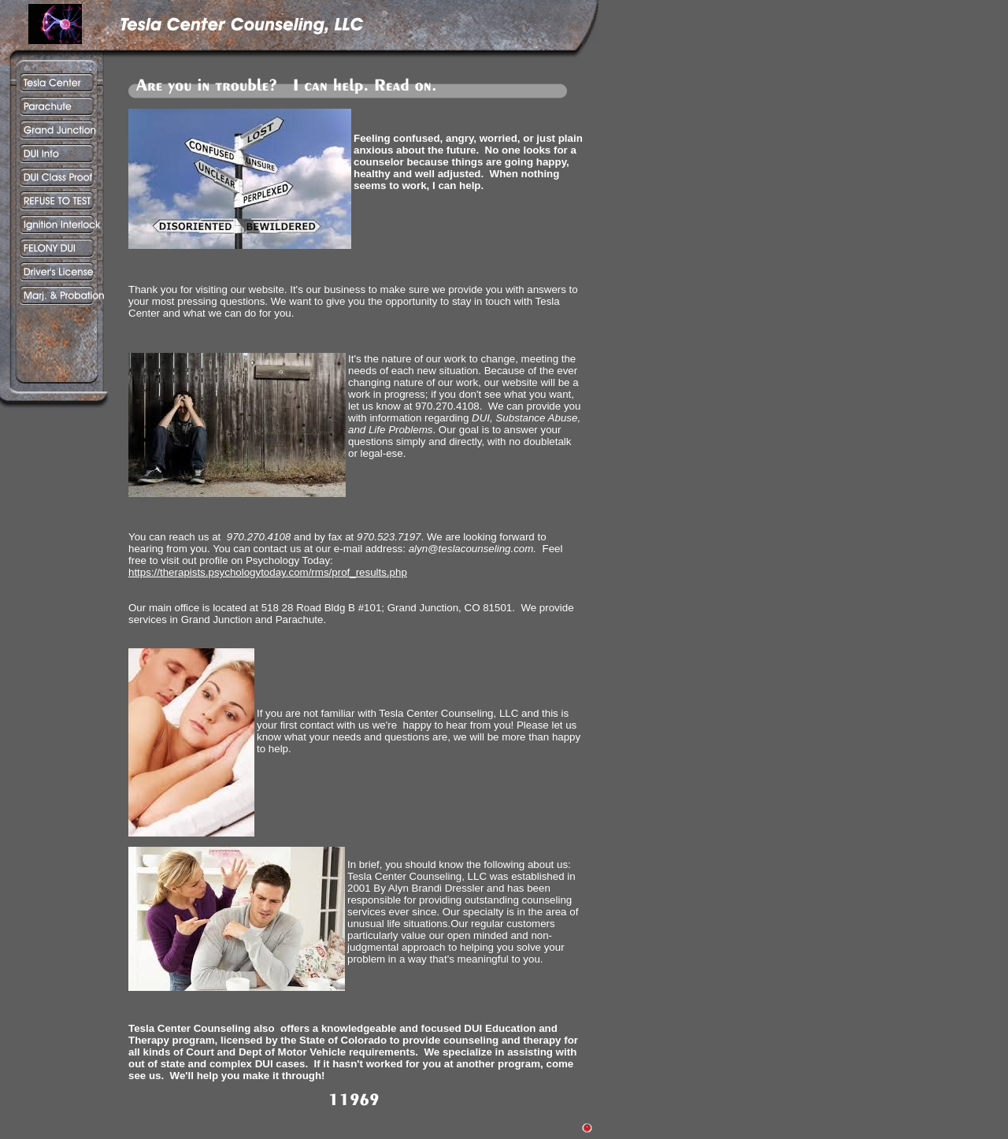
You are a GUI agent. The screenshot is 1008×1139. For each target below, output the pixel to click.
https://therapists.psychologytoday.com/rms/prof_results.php (267, 572)
